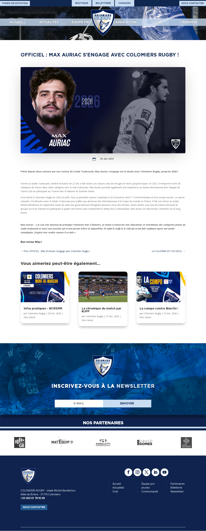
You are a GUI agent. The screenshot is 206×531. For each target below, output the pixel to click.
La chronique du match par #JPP (101, 310)
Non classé (29, 317)
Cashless (124, 3)
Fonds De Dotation (15, 3)
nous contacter (34, 507)
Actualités (48, 22)
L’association (124, 22)
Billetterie (103, 3)
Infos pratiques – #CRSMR (43, 308)
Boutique (81, 3)
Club (157, 22)
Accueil (16, 22)
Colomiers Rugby (36, 313)
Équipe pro (81, 22)
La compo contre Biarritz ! (159, 308)
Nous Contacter (193, 3)
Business (189, 22)
